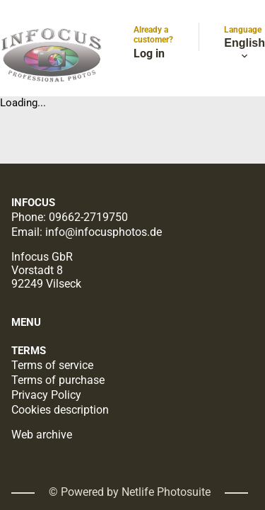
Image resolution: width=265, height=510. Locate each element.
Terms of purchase (58, 380)
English (244, 49)
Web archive (41, 434)
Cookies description (60, 409)
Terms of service (52, 365)
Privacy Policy (46, 395)
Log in (149, 53)
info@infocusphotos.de (103, 232)
